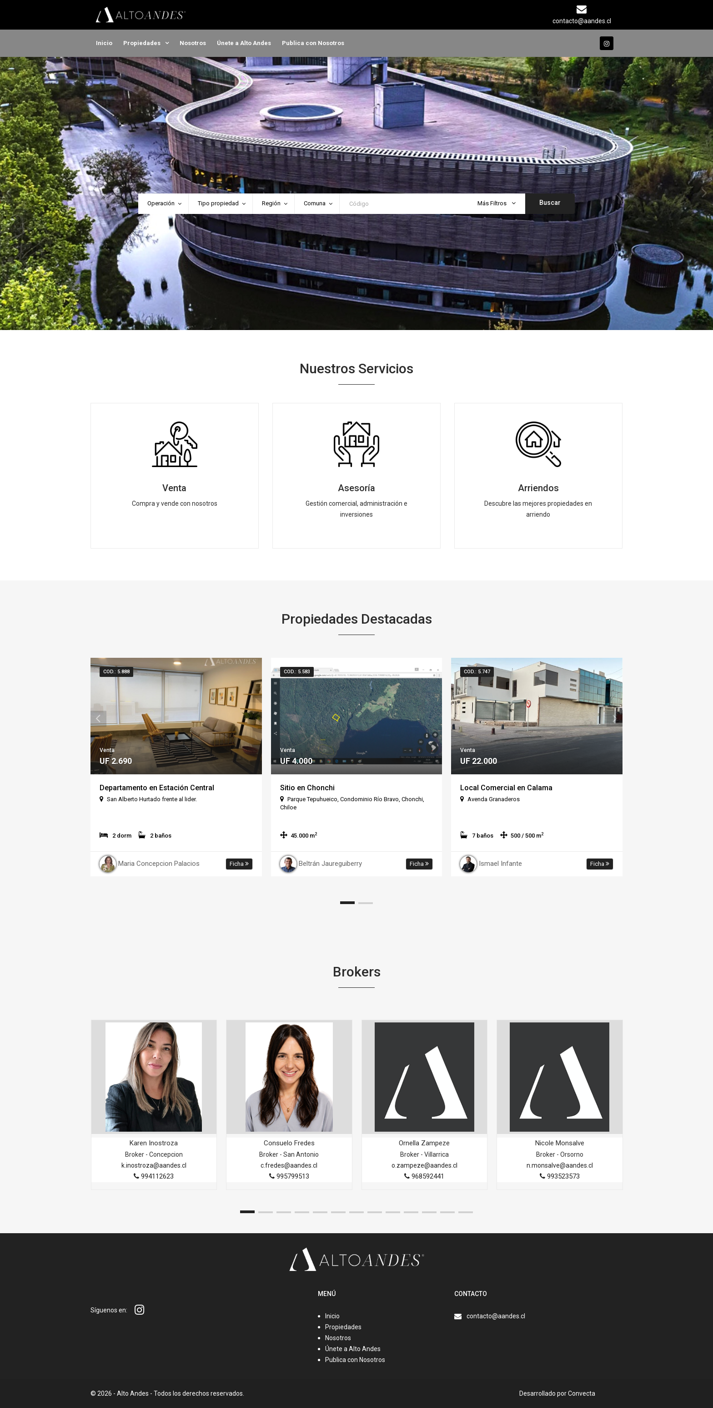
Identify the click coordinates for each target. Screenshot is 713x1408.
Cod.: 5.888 (116, 672)
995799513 (289, 1176)
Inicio (104, 43)
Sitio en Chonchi (307, 787)
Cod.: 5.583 (297, 672)
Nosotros (193, 43)
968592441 (424, 1176)
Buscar (550, 202)
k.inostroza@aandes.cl (153, 1165)
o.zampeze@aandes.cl (424, 1165)
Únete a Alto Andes (244, 43)
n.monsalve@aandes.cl (560, 1165)
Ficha (239, 863)
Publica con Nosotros (313, 43)
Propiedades (142, 43)
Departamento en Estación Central (157, 787)
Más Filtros (496, 203)
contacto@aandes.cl (496, 1316)
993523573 (560, 1176)
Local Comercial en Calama (506, 787)
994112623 (154, 1176)
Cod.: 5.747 (477, 672)
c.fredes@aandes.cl (289, 1165)
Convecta (581, 1393)
